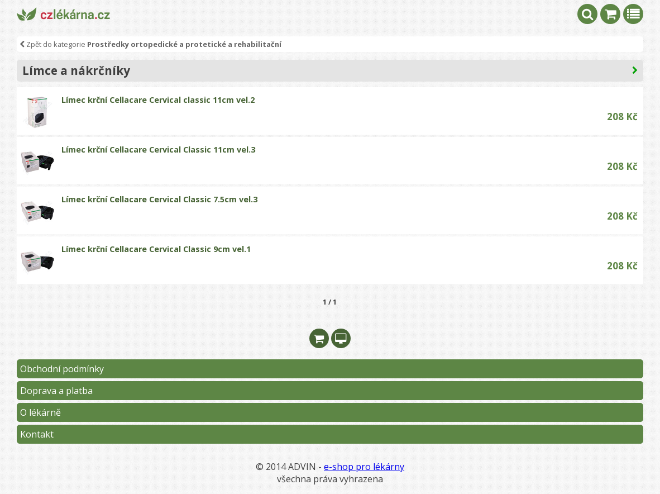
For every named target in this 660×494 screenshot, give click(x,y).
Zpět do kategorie (150, 44)
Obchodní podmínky (62, 369)
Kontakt (37, 434)
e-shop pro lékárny (364, 466)
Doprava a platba (56, 390)
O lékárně (40, 412)
